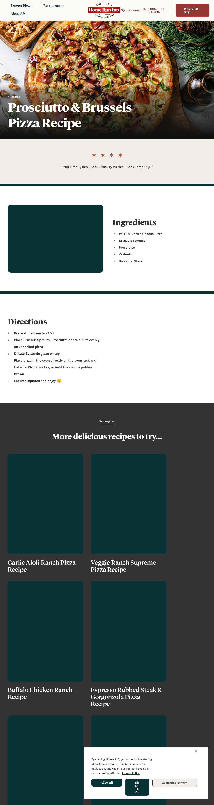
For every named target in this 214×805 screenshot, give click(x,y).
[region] (146, 773)
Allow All (107, 782)
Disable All (137, 787)
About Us (18, 13)
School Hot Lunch (187, 743)
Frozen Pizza (21, 5)
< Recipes (14, 96)
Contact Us (148, 738)
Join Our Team (146, 746)
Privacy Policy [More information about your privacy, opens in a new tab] (131, 773)
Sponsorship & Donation (185, 734)
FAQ (142, 732)
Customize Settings (174, 783)
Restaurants (53, 5)
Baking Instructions (104, 740)
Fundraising (183, 727)
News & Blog (149, 727)
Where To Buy (191, 10)
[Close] (196, 751)
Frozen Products (107, 727)
